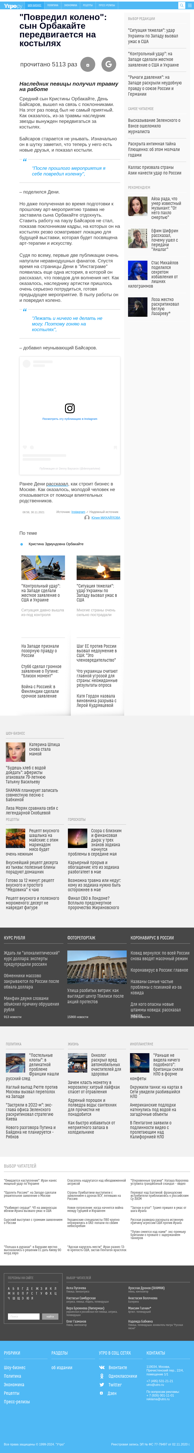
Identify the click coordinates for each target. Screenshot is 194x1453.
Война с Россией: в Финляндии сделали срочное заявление (40, 691)
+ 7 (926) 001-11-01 (160, 1395)
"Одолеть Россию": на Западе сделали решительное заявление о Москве (30, 1194)
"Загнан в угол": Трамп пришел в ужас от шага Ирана (158, 1209)
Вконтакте (113, 1368)
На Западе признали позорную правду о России (40, 651)
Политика (52, 5)
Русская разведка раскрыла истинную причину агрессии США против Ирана (157, 1221)
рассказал (57, 483)
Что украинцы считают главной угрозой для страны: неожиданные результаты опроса (97, 678)
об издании (61, 1368)
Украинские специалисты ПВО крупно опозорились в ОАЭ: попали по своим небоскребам (93, 1223)
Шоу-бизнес (34, 5)
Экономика (70, 5)
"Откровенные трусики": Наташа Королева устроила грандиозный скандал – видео (159, 1182)
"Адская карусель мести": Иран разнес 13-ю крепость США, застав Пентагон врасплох (96, 1249)
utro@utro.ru (155, 1384)
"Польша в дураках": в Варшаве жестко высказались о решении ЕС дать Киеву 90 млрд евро (32, 1250)
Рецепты (88, 5)
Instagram (78, 512)
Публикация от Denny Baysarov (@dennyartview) (70, 468)
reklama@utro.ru (158, 1399)
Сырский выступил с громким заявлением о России (33, 1221)
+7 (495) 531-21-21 (159, 1381)
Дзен (108, 1393)
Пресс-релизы (107, 5)
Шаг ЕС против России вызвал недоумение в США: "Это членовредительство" (97, 653)
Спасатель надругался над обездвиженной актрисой (96, 1182)
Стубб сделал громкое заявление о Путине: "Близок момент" (41, 671)
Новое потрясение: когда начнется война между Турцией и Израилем (95, 1209)
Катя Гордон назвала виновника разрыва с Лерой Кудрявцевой (96, 701)
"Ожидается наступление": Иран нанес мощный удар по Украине (30, 1182)
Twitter (110, 1385)
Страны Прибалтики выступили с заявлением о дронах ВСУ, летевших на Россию (94, 1195)
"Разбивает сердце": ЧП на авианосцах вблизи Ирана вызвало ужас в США (30, 1209)
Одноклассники (118, 1376)
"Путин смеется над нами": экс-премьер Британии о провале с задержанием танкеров (158, 1235)
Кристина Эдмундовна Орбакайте (56, 544)
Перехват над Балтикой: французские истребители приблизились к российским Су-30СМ (160, 1195)
